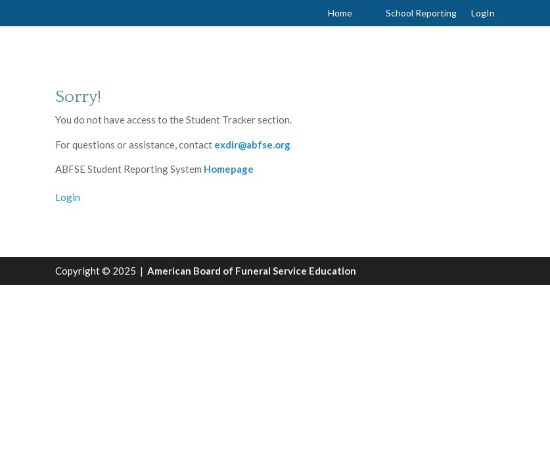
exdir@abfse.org (252, 144)
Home (340, 13)
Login (67, 197)
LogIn (483, 13)
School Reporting (421, 13)
